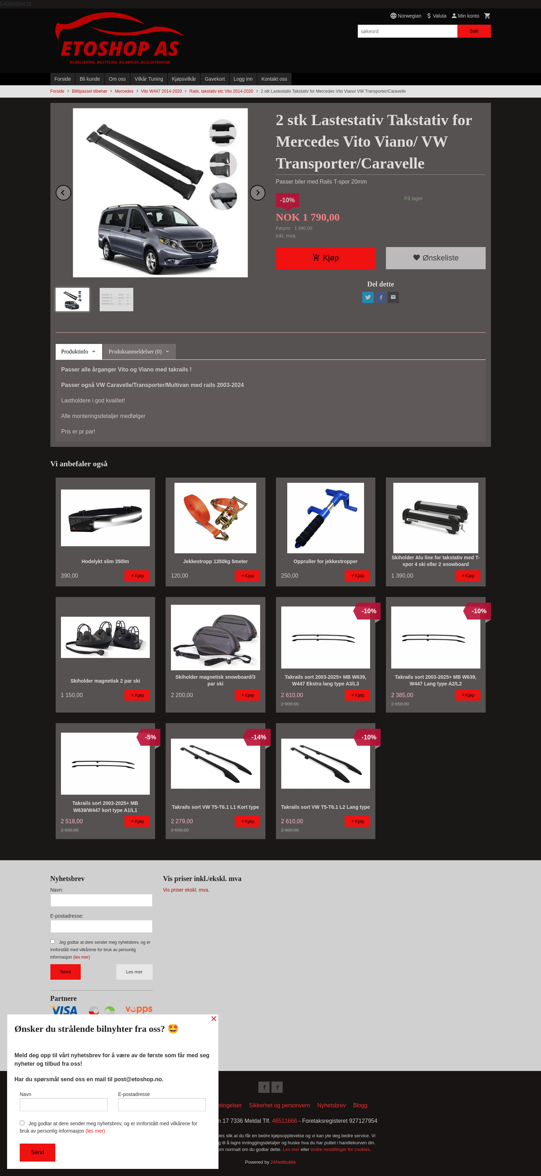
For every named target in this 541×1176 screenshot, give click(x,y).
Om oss (117, 79)
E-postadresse (162, 1101)
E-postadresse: (67, 916)
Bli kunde (90, 79)
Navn (63, 1101)
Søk (474, 31)
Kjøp (325, 257)
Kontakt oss (274, 79)
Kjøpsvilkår (184, 79)
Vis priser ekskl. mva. (186, 890)
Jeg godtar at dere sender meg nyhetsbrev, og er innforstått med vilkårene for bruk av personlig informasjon (100, 950)
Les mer (134, 971)
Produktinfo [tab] (74, 352)
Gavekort (215, 79)
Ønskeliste (436, 257)
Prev (70, 191)
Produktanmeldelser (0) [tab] (135, 352)
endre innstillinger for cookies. (341, 1149)
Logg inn (243, 79)
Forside (63, 79)
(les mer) (81, 957)
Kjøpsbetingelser (221, 1105)
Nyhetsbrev (331, 1105)
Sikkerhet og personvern (279, 1105)
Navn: (56, 890)
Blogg (360, 1105)
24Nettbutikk (283, 1162)
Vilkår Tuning (149, 79)
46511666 (284, 1121)
